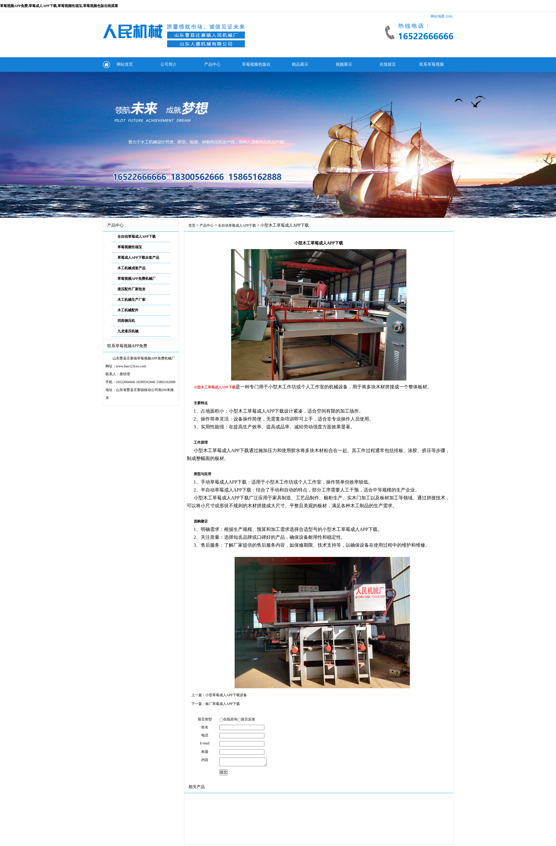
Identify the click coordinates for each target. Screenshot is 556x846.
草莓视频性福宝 (129, 247)
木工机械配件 (127, 310)
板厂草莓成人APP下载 (222, 704)
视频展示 (344, 64)
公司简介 (168, 64)
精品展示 (300, 64)
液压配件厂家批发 (131, 289)
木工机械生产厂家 (131, 300)
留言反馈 (248, 719)
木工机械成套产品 (131, 268)
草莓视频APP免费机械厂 (136, 279)
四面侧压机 (126, 321)
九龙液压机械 (127, 331)
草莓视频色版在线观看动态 (256, 67)
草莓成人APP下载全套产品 (138, 258)
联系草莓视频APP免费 (431, 67)
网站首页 (125, 64)
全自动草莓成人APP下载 (136, 236)
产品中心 (212, 64)
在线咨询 (230, 719)
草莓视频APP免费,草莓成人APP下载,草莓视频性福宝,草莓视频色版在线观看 (59, 6)
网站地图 (438, 16)
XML (449, 16)
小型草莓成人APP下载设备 (226, 695)
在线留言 (388, 64)
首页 (191, 225)
